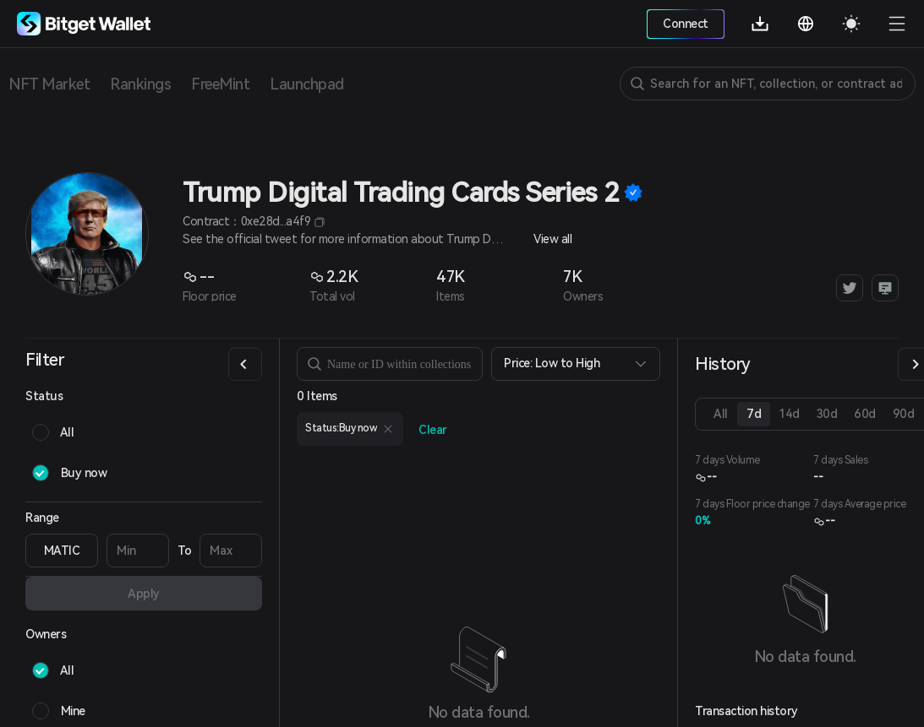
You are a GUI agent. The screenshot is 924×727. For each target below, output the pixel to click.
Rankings (140, 84)
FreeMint (220, 84)
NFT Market (49, 84)
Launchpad (307, 84)
